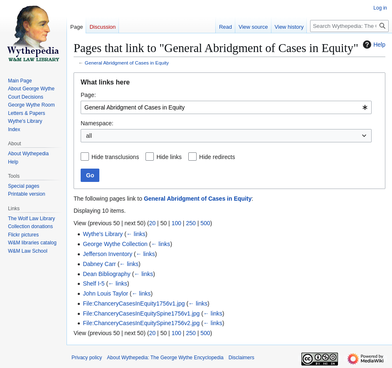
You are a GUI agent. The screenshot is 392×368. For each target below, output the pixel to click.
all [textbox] (89, 135)
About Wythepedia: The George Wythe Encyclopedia (165, 358)
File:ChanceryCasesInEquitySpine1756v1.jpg (141, 313)
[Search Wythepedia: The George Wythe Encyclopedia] (349, 26)
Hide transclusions (115, 157)
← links (135, 234)
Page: (88, 95)
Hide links (169, 157)
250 (190, 223)
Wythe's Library (103, 234)
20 (152, 223)
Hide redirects (217, 157)
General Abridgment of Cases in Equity (127, 62)
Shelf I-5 (93, 283)
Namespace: (97, 123)
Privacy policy (86, 358)
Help (373, 44)
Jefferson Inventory (107, 254)
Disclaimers (241, 358)
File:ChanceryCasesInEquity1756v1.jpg (134, 303)
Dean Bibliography (106, 274)
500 (205, 223)
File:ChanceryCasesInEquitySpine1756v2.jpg (141, 323)
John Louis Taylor (105, 293)
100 (176, 223)
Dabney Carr (99, 264)
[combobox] (226, 107)
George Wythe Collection (115, 244)
